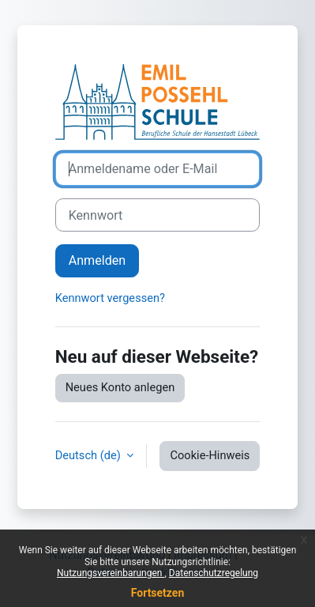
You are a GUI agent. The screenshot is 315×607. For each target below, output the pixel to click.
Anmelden (97, 260)
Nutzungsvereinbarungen (110, 573)
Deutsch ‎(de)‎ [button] (89, 455)
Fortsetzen (158, 592)
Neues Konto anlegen (120, 387)
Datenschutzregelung (213, 573)
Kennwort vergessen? (110, 298)
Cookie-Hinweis (209, 455)
